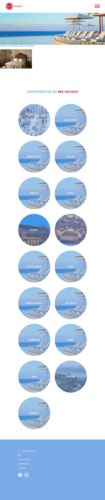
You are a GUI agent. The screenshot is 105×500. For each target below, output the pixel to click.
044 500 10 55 (28, 451)
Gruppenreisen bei (52, 92)
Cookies (22, 468)
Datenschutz (24, 459)
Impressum (23, 463)
